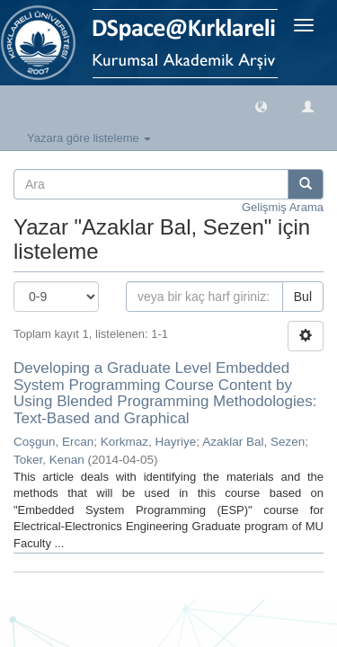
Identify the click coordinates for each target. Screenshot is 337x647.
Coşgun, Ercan (53, 441)
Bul (303, 296)
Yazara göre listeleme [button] (89, 138)
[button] (261, 105)
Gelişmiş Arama (283, 207)
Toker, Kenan (48, 459)
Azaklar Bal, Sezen (253, 441)
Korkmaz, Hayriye (149, 441)
